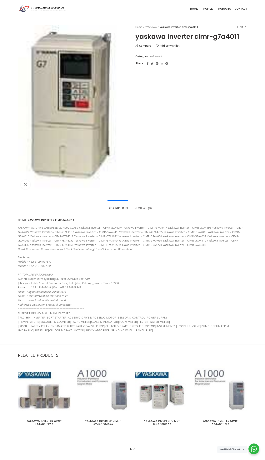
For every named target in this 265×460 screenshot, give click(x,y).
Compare (145, 45)
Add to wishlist (170, 45)
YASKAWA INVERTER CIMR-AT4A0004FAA (103, 422)
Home (138, 27)
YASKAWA (151, 27)
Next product (245, 27)
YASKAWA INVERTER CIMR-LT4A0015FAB (44, 422)
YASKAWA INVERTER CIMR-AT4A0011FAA (220, 422)
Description (118, 208)
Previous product (237, 27)
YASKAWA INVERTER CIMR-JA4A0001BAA (162, 422)
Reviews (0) (143, 208)
